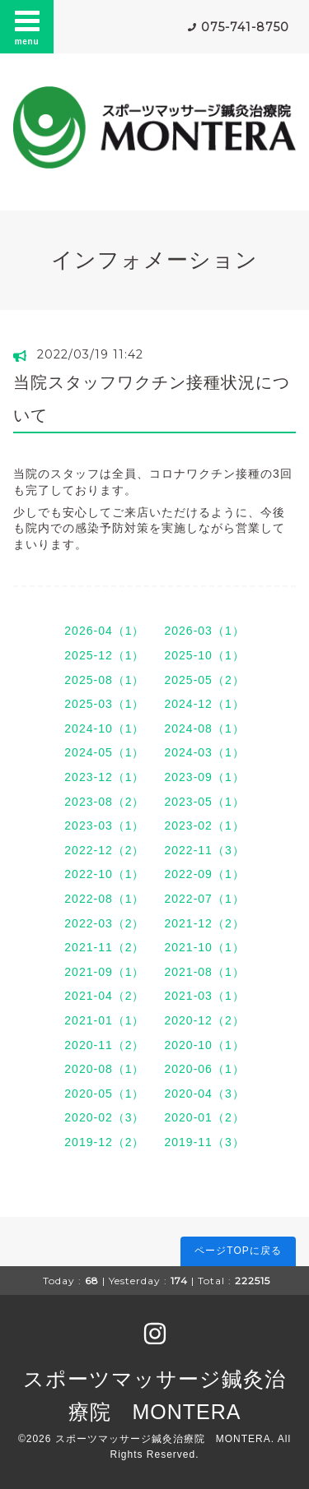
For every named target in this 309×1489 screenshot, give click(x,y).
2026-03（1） (205, 630)
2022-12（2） (104, 850)
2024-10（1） (104, 728)
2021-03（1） (205, 995)
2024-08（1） (205, 728)
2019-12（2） (104, 1142)
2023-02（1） (205, 825)
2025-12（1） (104, 655)
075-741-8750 (245, 27)
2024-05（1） (104, 752)
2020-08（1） (104, 1068)
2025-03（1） (104, 703)
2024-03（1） (205, 752)
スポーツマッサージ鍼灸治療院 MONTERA (163, 1439)
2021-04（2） (104, 995)
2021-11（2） (104, 947)
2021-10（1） (205, 947)
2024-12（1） (205, 703)
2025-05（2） (205, 680)
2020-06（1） (205, 1068)
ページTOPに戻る (237, 1250)
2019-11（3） (205, 1142)
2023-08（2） (104, 801)
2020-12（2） (205, 1020)
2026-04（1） (104, 630)
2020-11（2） (104, 1045)
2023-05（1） (205, 801)
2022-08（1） (104, 898)
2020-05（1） (104, 1093)
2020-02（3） (104, 1117)
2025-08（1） (104, 680)
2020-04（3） (205, 1093)
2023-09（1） (205, 777)
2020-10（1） (205, 1045)
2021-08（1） (205, 971)
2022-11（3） (205, 850)
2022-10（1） (104, 874)
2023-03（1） (104, 825)
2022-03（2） (104, 923)
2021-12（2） (205, 923)
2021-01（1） (104, 1020)
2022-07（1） (205, 898)
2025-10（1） (205, 655)
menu (27, 26)
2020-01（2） (205, 1117)
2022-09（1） (205, 874)
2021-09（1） (104, 971)
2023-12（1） (104, 777)
